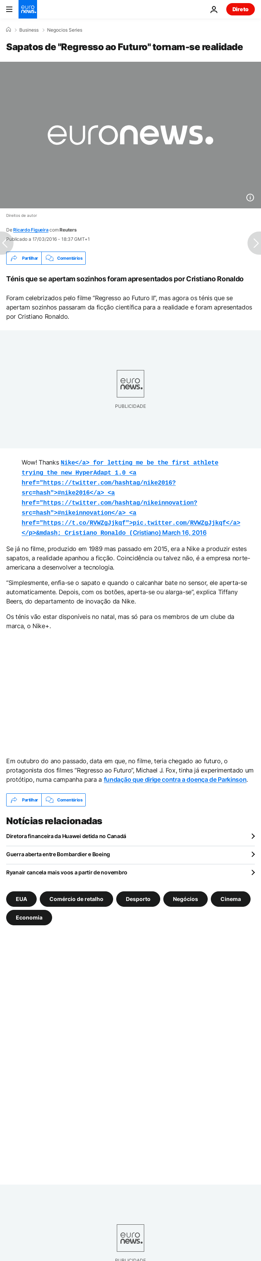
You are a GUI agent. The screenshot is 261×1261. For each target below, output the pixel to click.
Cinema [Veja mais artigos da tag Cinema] (230, 892)
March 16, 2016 (184, 527)
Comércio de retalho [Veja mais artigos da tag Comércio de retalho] (76, 892)
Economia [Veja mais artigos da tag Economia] (29, 911)
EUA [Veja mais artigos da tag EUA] (21, 892)
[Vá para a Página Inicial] (28, 9)
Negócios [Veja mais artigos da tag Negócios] (185, 892)
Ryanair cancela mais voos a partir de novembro (66, 866)
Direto (240, 9)
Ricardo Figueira (30, 230)
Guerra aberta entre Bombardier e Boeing (58, 848)
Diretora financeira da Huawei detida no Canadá (66, 830)
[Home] (8, 29)
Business (29, 30)
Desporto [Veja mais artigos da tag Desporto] (138, 892)
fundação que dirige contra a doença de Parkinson (175, 773)
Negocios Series (64, 30)
